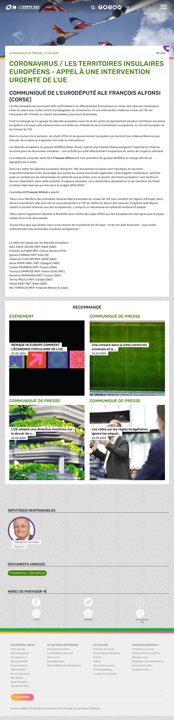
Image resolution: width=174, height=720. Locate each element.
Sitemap (95, 708)
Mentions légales (20, 708)
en (163, 53)
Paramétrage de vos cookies (73, 708)
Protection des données (43, 708)
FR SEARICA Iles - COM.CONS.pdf (27, 573)
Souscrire (22, 697)
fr (157, 53)
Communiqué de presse (26, 53)
